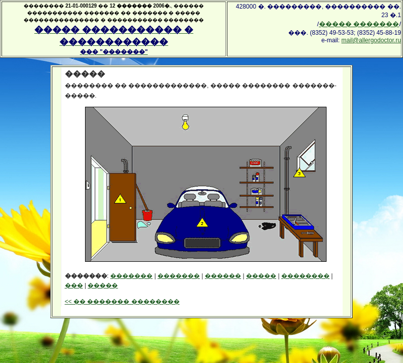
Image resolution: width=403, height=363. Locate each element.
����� (261, 275)
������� (131, 275)
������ (223, 275)
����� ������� (359, 24)
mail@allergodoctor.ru (371, 40)
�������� (305, 275)
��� (74, 285)
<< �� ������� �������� (122, 301)
